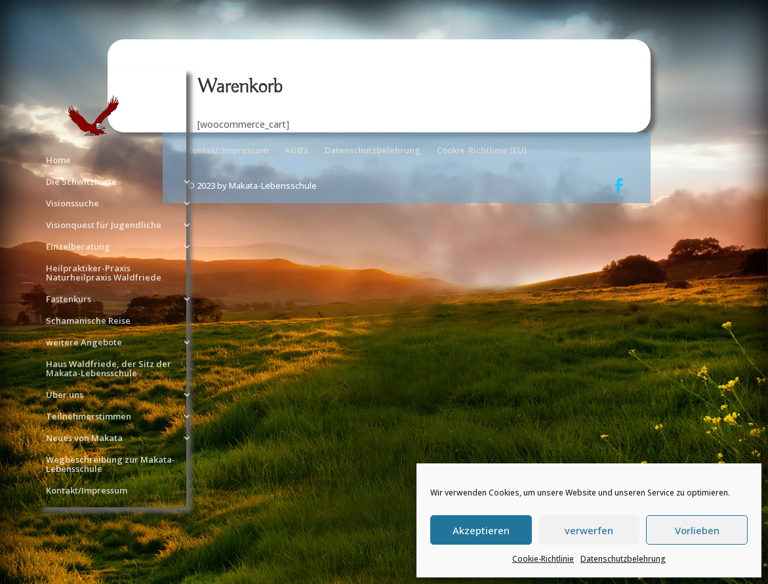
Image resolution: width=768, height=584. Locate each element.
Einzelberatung (78, 247)
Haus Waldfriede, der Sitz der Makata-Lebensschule (108, 369)
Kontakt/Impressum (86, 491)
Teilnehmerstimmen (88, 417)
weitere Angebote (84, 343)
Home (58, 160)
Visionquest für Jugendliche (103, 225)
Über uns (64, 395)
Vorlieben (697, 530)
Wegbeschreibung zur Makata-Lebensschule (110, 465)
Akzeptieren (481, 530)
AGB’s (296, 150)
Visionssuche (72, 204)
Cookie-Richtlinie (543, 558)
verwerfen (589, 530)
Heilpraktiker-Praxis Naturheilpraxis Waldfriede (103, 273)
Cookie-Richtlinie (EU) (482, 150)
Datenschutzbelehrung (623, 558)
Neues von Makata (84, 438)
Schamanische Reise (88, 321)
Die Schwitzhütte (81, 182)
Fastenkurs (68, 299)
